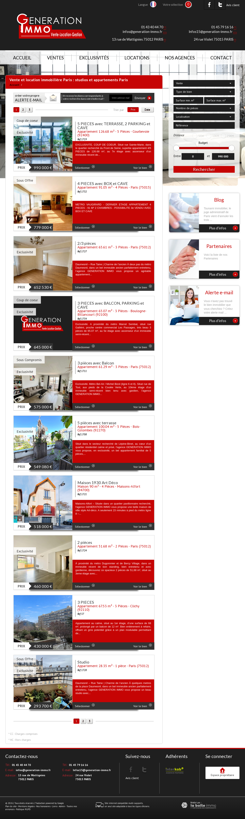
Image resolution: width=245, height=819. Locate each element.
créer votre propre (28, 98)
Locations (136, 57)
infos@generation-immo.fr (142, 32)
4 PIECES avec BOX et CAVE (102, 183)
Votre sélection (173, 4)
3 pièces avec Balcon (95, 362)
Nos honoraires (43, 806)
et (208, 156)
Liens (54, 806)
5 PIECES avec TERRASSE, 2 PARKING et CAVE (113, 125)
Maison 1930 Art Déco (97, 482)
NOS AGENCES (180, 57)
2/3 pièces (86, 243)
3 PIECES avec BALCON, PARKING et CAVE (110, 305)
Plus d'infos (223, 228)
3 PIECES (85, 602)
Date (147, 109)
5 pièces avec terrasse (96, 422)
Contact (221, 57)
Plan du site (11, 806)
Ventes (55, 57)
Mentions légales (26, 806)
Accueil (22, 57)
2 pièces (84, 542)
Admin (62, 806)
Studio (83, 662)
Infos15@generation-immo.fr (211, 32)
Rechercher (204, 169)
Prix (133, 109)
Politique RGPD (23, 809)
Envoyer (143, 98)
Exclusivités (94, 57)
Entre (177, 156)
